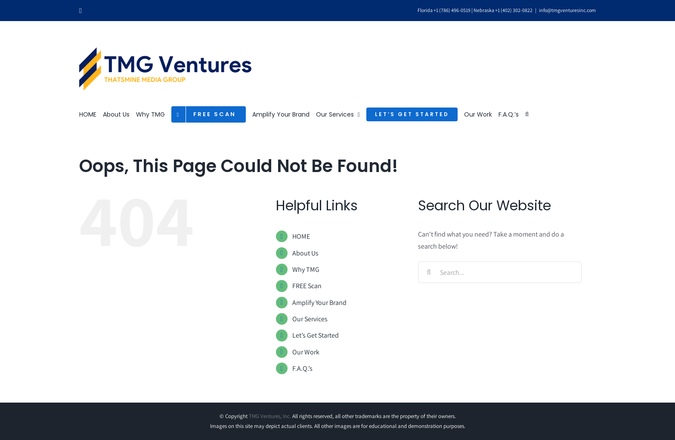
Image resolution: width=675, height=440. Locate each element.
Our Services (310, 318)
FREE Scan (307, 285)
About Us (305, 253)
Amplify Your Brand (319, 302)
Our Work (305, 352)
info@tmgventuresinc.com (567, 10)
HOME (301, 236)
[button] (527, 114)
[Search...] (500, 272)
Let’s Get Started (315, 335)
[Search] (429, 272)
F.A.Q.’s (302, 368)
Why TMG (305, 269)
